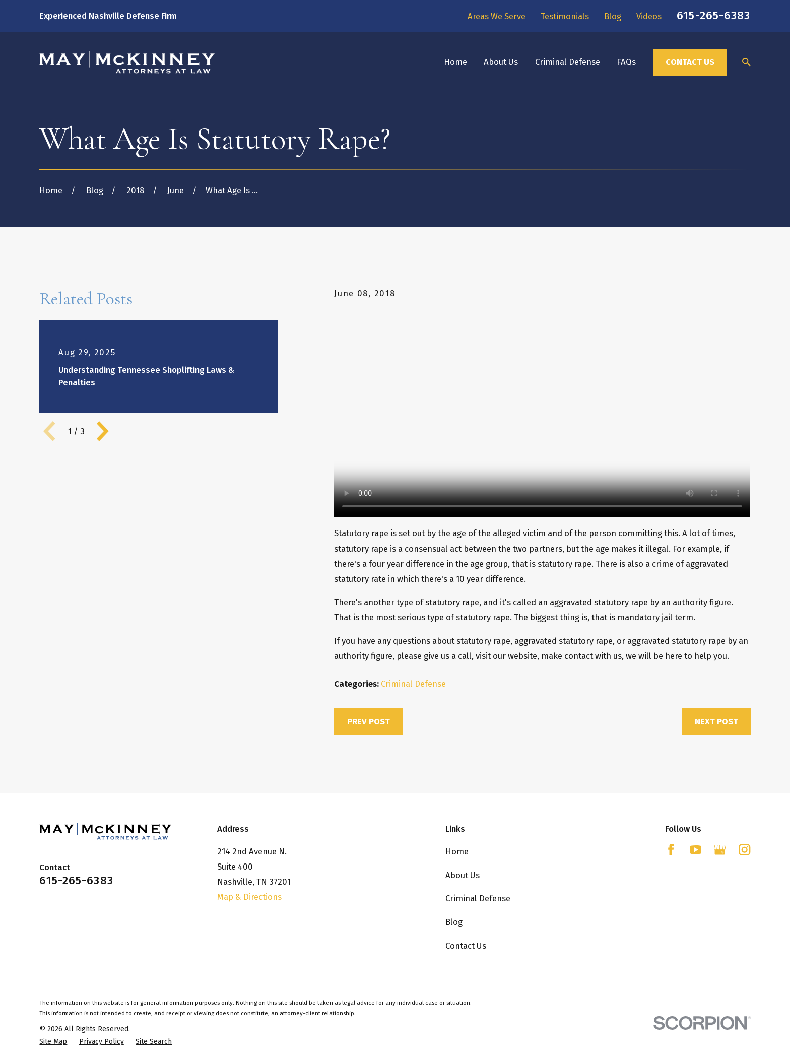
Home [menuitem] (455, 62)
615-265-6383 (713, 15)
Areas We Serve (496, 16)
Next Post (716, 721)
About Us (462, 875)
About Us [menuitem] (501, 62)
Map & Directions (249, 897)
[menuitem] (53, 1041)
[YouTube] (695, 849)
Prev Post (368, 721)
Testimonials (565, 16)
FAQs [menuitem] (626, 62)
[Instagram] (744, 849)
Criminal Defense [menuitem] (567, 62)
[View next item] (103, 431)
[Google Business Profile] (720, 849)
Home (457, 851)
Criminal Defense (413, 684)
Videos (649, 16)
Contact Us (690, 62)
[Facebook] (671, 849)
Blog (612, 16)
